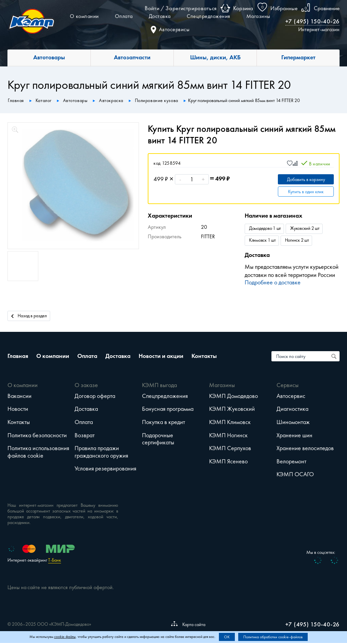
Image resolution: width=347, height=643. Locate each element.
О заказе (86, 385)
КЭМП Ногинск (228, 435)
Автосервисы (170, 29)
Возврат (85, 435)
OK (227, 637)
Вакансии (19, 396)
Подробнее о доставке (273, 282)
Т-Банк (54, 560)
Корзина (243, 8)
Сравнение (327, 8)
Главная (17, 356)
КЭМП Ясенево (228, 461)
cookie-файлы (65, 637)
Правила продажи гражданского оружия (101, 451)
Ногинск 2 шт (297, 240)
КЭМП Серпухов (230, 448)
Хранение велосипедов (305, 448)
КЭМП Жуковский (232, 409)
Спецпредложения (208, 16)
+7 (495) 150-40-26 (312, 21)
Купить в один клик (306, 192)
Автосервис (291, 396)
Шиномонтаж (293, 422)
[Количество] (191, 179)
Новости (17, 409)
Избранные (284, 8)
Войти (152, 8)
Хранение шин (294, 435)
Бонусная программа (167, 409)
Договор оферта (95, 396)
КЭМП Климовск (230, 422)
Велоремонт (291, 461)
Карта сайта (188, 624)
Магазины (258, 16)
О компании (84, 16)
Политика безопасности (37, 435)
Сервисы (288, 385)
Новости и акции (161, 356)
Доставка (160, 16)
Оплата (124, 16)
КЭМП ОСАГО (295, 474)
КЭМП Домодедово (233, 396)
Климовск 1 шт (262, 240)
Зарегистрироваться (191, 8)
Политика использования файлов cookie (38, 451)
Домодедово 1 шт (265, 228)
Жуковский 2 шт (305, 228)
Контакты (204, 356)
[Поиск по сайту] (334, 356)
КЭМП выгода (159, 385)
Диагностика (292, 409)
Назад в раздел (29, 315)
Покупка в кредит (163, 422)
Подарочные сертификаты (158, 438)
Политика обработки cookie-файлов (273, 637)
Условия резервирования (105, 468)
